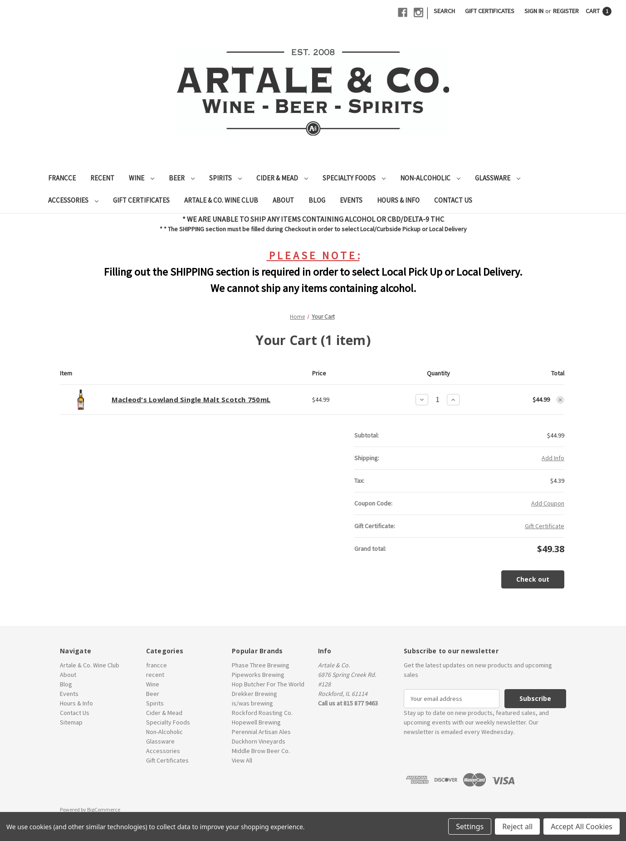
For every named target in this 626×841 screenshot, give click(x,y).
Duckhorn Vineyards (258, 741)
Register (566, 11)
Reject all (517, 826)
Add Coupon (547, 503)
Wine (141, 178)
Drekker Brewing (254, 694)
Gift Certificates (489, 11)
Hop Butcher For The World (268, 684)
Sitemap (71, 722)
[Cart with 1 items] (598, 11)
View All (242, 760)
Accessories (73, 200)
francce (62, 178)
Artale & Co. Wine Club (221, 200)
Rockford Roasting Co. (262, 713)
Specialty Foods (354, 178)
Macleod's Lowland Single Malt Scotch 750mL (191, 399)
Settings (470, 826)
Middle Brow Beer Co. (261, 751)
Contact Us (453, 200)
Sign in (533, 11)
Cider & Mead (282, 178)
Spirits (225, 178)
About (283, 200)
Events (351, 200)
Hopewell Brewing (256, 722)
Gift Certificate (544, 526)
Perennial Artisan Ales (261, 732)
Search (444, 11)
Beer (182, 178)
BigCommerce (103, 809)
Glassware (497, 178)
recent (102, 178)
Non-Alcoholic (430, 178)
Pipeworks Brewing (258, 675)
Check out (532, 579)
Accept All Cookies (581, 826)
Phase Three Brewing (260, 665)
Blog (316, 200)
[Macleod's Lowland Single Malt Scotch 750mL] (437, 399)
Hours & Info (398, 200)
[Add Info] (553, 458)
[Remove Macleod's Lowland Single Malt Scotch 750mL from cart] (560, 400)
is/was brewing (252, 703)
